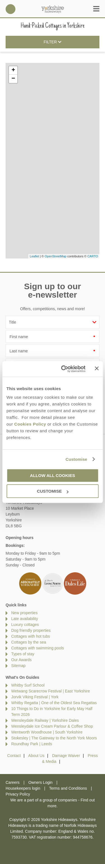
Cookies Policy (30, 424)
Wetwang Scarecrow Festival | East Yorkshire (50, 691)
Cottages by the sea (28, 642)
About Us (36, 755)
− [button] (13, 79)
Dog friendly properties (31, 630)
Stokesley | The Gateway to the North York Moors (54, 738)
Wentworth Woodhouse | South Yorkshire (47, 732)
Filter (52, 42)
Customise (76, 459)
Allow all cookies (52, 475)
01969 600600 (10, 9)
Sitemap (18, 665)
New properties (24, 613)
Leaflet (34, 256)
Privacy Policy (18, 794)
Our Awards (21, 660)
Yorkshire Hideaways (52, 9)
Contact (14, 755)
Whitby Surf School (28, 685)
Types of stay (22, 654)
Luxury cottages (25, 624)
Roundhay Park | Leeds (31, 744)
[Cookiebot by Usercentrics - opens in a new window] (63, 368)
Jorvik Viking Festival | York (35, 697)
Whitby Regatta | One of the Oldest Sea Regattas (54, 703)
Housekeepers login (23, 788)
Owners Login (40, 782)
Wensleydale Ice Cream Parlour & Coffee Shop (52, 726)
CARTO (92, 256)
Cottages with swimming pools (37, 648)
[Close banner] (97, 369)
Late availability (24, 618)
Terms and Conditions (68, 788)
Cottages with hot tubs (30, 636)
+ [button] (13, 70)
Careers (13, 782)
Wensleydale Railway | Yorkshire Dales (45, 720)
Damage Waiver (66, 755)
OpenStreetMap (55, 256)
